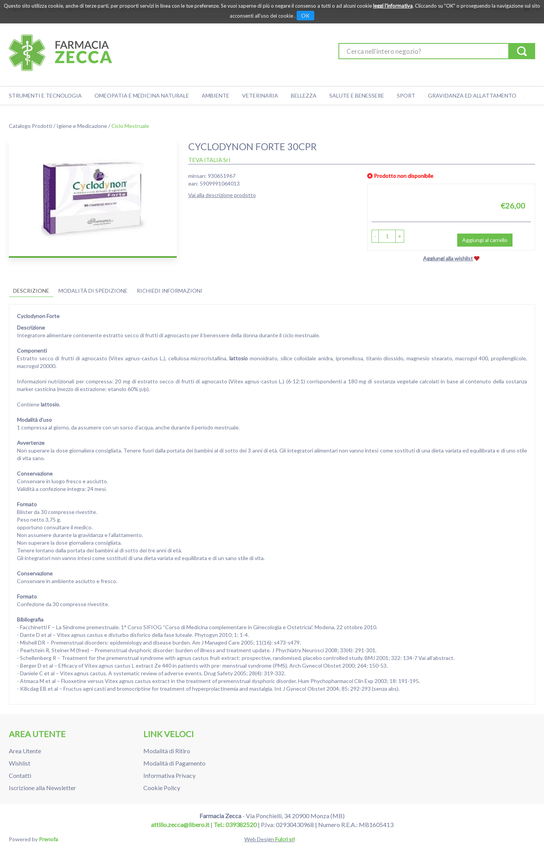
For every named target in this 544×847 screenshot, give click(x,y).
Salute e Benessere (356, 95)
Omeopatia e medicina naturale (142, 95)
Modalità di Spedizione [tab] (93, 290)
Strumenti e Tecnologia (45, 95)
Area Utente (25, 750)
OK (305, 15)
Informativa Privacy (169, 775)
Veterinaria (260, 95)
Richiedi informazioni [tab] (169, 290)
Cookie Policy (161, 787)
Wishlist (19, 763)
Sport (406, 95)
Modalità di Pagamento (174, 763)
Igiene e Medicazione (81, 126)
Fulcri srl (285, 839)
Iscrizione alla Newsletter (42, 787)
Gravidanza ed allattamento (472, 95)
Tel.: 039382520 (235, 824)
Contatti (20, 775)
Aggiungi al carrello (485, 240)
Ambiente (215, 95)
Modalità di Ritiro (166, 750)
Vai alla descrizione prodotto (222, 195)
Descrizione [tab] (31, 290)
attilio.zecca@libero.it (180, 824)
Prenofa (48, 839)
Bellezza (304, 95)
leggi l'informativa (393, 6)
